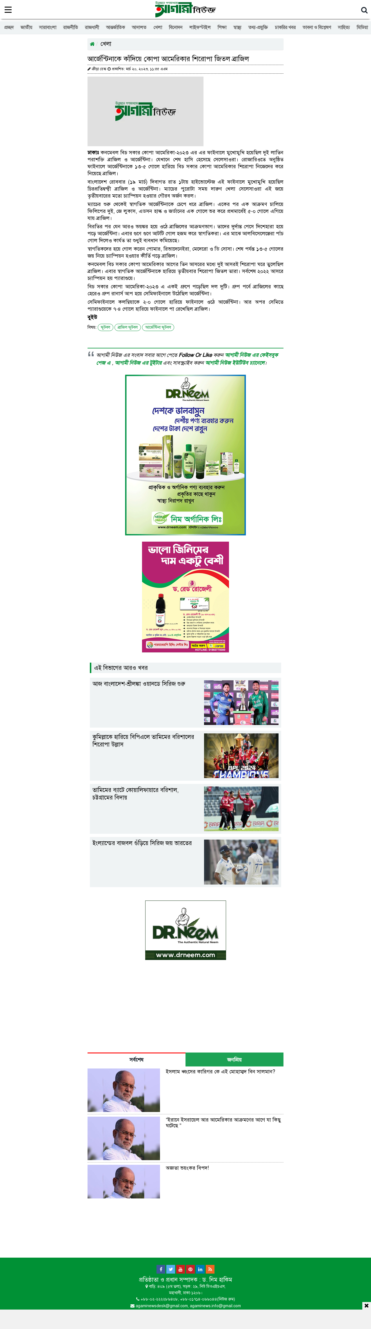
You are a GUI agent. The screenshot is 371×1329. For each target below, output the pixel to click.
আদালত (139, 27)
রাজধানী (92, 27)
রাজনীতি (70, 27)
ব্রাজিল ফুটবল (128, 327)
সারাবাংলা (47, 27)
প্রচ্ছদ (9, 27)
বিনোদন (175, 27)
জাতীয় (26, 27)
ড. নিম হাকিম (217, 1279)
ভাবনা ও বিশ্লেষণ (317, 27)
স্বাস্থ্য (237, 27)
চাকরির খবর (285, 27)
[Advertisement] (185, 1318)
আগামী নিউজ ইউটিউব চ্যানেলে (234, 363)
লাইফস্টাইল (200, 27)
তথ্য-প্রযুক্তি (258, 27)
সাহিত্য (344, 27)
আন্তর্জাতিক (115, 27)
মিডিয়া (362, 27)
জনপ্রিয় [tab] (234, 1060)
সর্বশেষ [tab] (136, 1060)
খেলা (157, 27)
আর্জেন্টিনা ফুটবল (158, 327)
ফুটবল (105, 327)
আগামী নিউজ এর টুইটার (139, 363)
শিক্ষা (222, 27)
